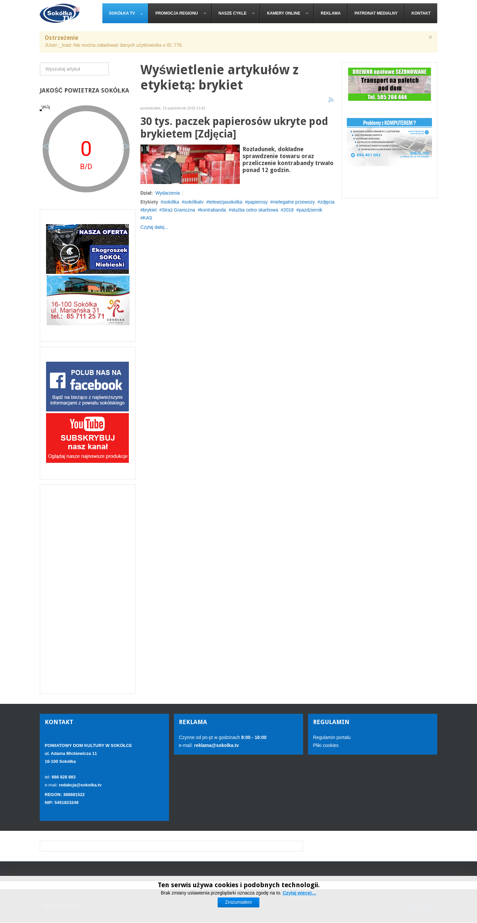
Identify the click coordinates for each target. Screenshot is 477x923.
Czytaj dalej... (154, 227)
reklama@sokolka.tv (216, 745)
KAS (147, 217)
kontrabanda (213, 210)
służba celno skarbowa (254, 210)
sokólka (171, 202)
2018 (288, 210)
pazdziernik (310, 210)
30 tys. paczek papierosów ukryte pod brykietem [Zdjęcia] (234, 127)
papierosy (257, 202)
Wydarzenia (167, 193)
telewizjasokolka (225, 202)
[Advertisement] (87, 589)
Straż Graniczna (178, 210)
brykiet (150, 210)
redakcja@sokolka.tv (80, 784)
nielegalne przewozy (294, 202)
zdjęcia (327, 202)
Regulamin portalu (332, 737)
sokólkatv (193, 202)
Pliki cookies (326, 745)
